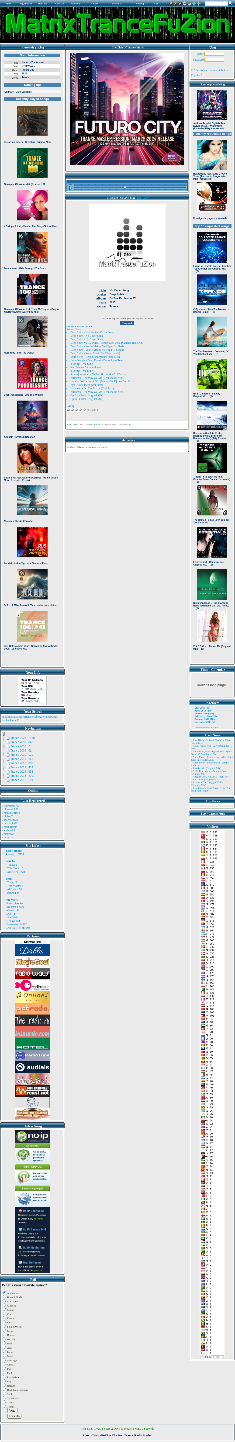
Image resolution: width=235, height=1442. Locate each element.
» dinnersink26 (10, 809)
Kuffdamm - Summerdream (85, 367)
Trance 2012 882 (21, 763)
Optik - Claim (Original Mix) (86, 395)
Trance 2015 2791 (22, 776)
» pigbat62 (8, 816)
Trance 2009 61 (20, 750)
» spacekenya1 (10, 819)
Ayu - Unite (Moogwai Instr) (86, 385)
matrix (13, 854)
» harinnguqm (9, 827)
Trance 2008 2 (20, 746)
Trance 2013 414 (21, 767)
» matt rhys (8, 834)
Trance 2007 (143, 198)
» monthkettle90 (11, 812)
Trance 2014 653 (21, 771)
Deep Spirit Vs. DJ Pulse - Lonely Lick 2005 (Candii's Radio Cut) (107, 342)
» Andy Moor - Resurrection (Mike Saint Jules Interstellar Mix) (212, 758)
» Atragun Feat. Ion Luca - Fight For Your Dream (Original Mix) (209, 778)
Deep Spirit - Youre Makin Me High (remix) (95, 353)
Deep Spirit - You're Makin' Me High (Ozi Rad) (97, 346)
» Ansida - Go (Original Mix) (206, 768)
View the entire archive (206, 727)
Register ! (196, 75)
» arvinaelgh (9, 830)
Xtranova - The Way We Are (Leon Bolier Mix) (97, 378)
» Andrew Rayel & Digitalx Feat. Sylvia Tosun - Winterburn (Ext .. (211, 753)
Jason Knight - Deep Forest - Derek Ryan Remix (97, 360)
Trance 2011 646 (21, 759)
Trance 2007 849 (21, 742)
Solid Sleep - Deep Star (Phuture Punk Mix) (95, 356)
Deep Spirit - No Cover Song (86, 335)
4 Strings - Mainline (81, 363)
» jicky (5, 837)
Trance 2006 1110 (22, 738)
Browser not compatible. (32, 358)
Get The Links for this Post (79, 326)
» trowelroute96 (10, 805)
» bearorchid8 (9, 823)
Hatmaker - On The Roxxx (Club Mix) (92, 388)
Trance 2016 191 (21, 780)
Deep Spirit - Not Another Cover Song (92, 332)
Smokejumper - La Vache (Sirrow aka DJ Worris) (98, 374)
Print (68, 424)
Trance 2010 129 (21, 754)
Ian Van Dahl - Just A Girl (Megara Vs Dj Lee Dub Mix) (102, 381)
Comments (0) (124, 424)
